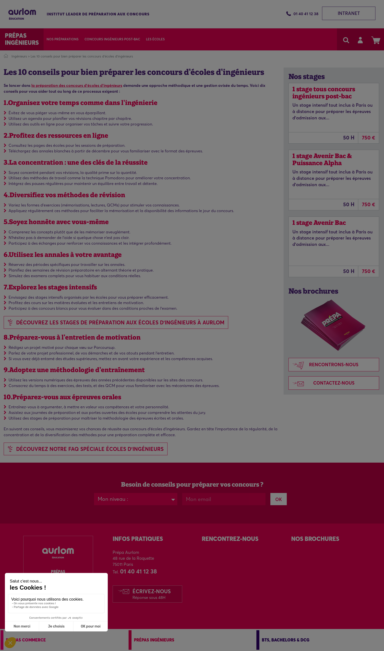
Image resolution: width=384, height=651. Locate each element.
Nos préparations (63, 39)
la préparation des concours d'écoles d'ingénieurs (76, 85)
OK (278, 499)
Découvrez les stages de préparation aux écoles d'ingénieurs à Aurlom (120, 322)
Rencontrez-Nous (230, 538)
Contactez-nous (322, 383)
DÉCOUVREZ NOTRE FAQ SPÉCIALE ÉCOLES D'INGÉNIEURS (90, 449)
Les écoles (155, 39)
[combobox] (135, 499)
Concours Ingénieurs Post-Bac (112, 39)
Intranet (349, 13)
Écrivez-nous (151, 594)
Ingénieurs (19, 56)
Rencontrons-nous (324, 365)
